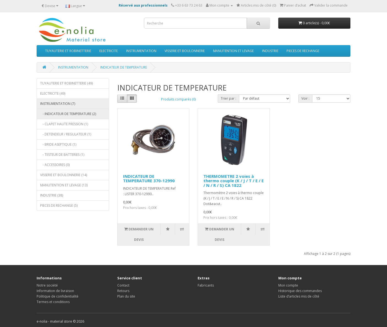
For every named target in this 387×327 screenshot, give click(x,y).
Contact (123, 285)
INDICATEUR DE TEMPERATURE (123, 67)
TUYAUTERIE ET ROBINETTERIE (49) (66, 83)
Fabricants (206, 285)
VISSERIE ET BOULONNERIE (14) (63, 175)
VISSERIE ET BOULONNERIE (185, 50)
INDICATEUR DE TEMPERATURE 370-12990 (149, 178)
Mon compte (288, 285)
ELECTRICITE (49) (52, 93)
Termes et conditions (53, 301)
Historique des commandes (300, 290)
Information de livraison (55, 290)
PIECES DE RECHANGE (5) (59, 205)
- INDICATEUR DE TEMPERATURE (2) (68, 113)
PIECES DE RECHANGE (303, 50)
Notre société (47, 285)
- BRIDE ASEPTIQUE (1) (58, 144)
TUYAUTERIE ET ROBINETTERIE (68, 50)
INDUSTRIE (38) (51, 195)
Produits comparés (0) (178, 99)
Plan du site (126, 296)
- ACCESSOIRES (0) (55, 164)
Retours (123, 290)
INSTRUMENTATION (141, 50)
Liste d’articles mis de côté (298, 296)
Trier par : (228, 98)
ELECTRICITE (108, 50)
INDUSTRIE (270, 50)
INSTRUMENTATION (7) (57, 103)
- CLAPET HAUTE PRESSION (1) (64, 124)
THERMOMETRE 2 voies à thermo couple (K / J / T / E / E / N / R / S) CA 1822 (233, 180)
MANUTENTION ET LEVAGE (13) (64, 185)
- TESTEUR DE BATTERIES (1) (62, 154)
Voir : (305, 98)
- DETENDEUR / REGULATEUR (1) (65, 134)
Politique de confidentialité (57, 296)
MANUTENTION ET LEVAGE (233, 50)
